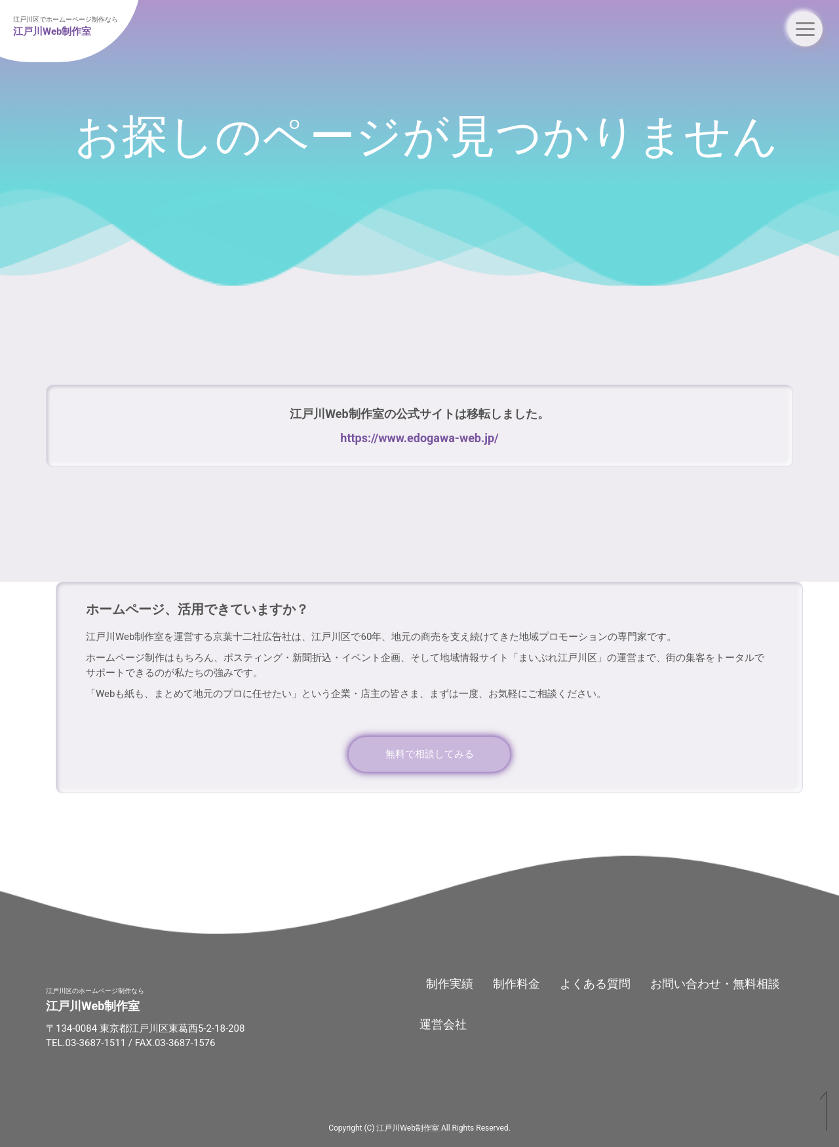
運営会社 (443, 1024)
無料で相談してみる (429, 754)
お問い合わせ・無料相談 (715, 983)
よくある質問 (595, 983)
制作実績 (449, 983)
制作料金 (516, 983)
